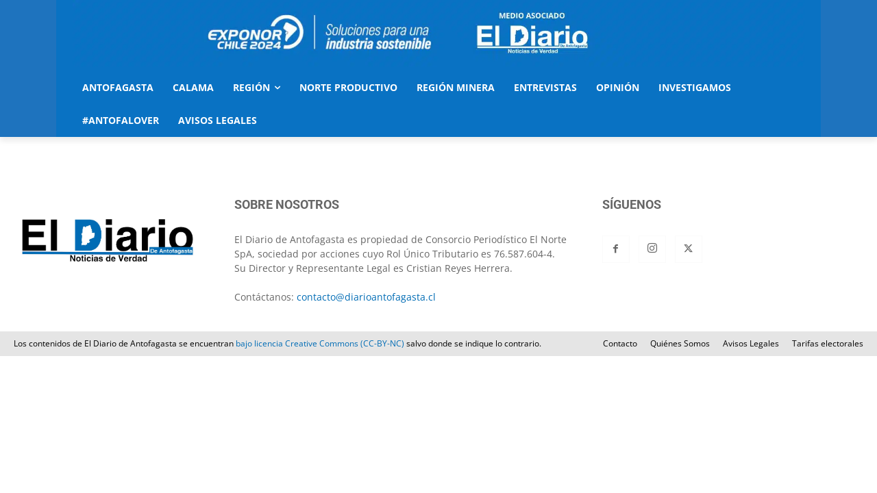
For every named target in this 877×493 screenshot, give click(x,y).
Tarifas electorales (827, 343)
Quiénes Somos (680, 343)
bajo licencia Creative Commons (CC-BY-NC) (320, 343)
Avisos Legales (751, 343)
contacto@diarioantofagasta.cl (366, 296)
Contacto (620, 343)
